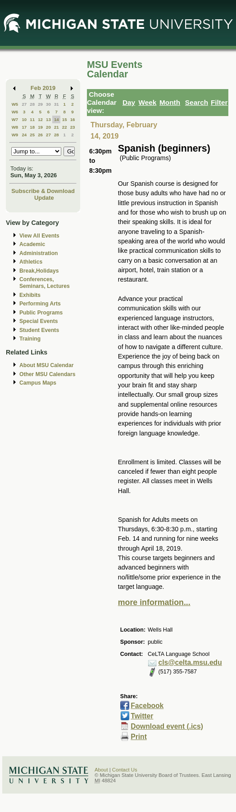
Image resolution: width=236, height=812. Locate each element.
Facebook (147, 705)
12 (40, 119)
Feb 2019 (43, 88)
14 (56, 119)
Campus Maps (37, 383)
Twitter (142, 716)
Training (30, 339)
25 (32, 134)
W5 (15, 104)
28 (32, 104)
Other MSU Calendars (47, 374)
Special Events (38, 321)
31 (56, 104)
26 (40, 134)
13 (48, 119)
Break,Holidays (39, 271)
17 (24, 127)
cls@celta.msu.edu (190, 662)
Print (139, 736)
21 (56, 127)
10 (24, 119)
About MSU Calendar (46, 365)
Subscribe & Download (43, 191)
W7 (15, 119)
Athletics (30, 262)
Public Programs (41, 313)
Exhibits (30, 295)
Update (44, 197)
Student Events (39, 330)
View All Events (39, 236)
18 (32, 127)
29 (40, 104)
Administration (38, 253)
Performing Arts (40, 304)
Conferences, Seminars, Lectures (44, 282)
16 (72, 119)
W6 (15, 111)
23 (72, 127)
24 (24, 134)
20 (48, 127)
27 (24, 104)
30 (48, 104)
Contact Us (124, 769)
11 (32, 119)
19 (40, 127)
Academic (32, 244)
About (101, 769)
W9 (15, 134)
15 (64, 119)
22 (64, 127)
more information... (154, 602)
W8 (15, 127)
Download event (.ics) (167, 726)
